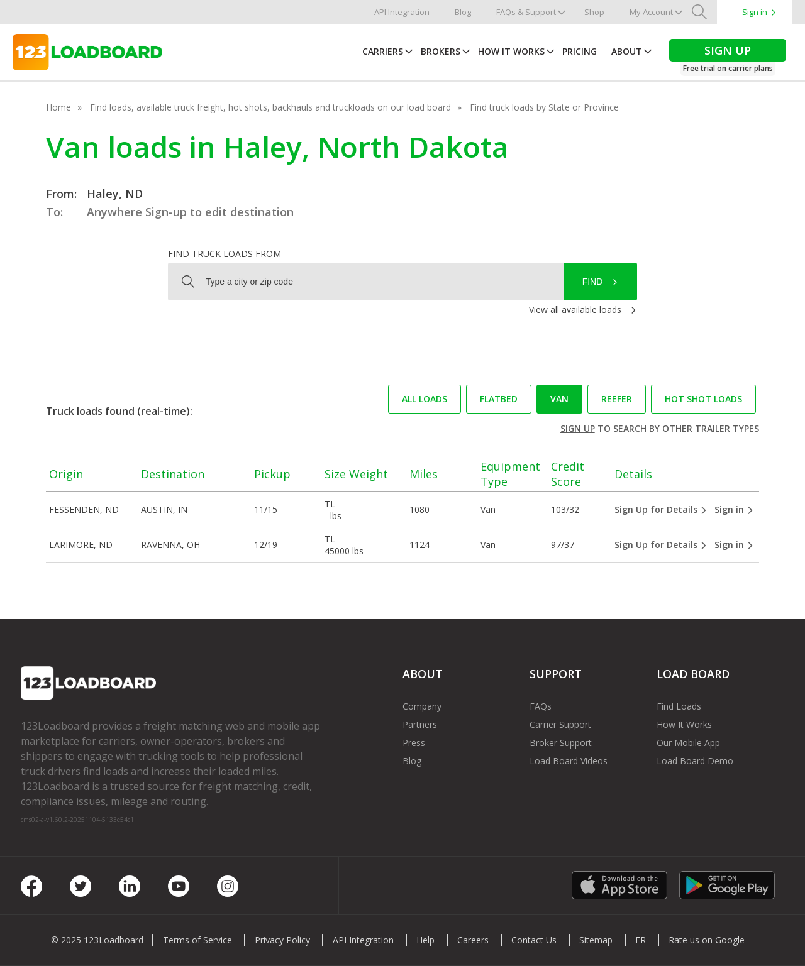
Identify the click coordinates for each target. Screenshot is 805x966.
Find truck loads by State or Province (544, 107)
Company (421, 706)
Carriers (382, 51)
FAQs (541, 706)
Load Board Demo (695, 761)
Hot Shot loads (703, 399)
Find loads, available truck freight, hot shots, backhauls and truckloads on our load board (270, 107)
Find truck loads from (224, 254)
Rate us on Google (707, 940)
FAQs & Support (526, 12)
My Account (651, 12)
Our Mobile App (688, 743)
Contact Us (534, 940)
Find (592, 282)
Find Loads (679, 706)
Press (413, 743)
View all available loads (575, 310)
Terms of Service (197, 940)
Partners (419, 724)
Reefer (616, 399)
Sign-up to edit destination (219, 211)
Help (425, 940)
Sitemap (596, 940)
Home (58, 107)
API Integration (402, 12)
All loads (424, 399)
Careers (473, 940)
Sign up (577, 428)
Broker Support (561, 743)
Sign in (754, 12)
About (626, 51)
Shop (594, 12)
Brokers (440, 51)
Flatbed (499, 399)
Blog (463, 12)
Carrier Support (560, 724)
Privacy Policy (282, 940)
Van (559, 399)
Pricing (579, 51)
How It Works (511, 51)
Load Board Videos (569, 761)
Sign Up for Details (661, 509)
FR (640, 940)
